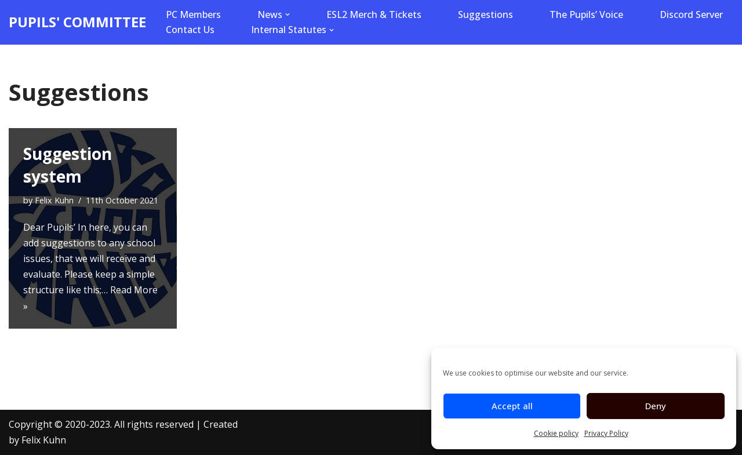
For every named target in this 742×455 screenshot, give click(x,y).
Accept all (512, 406)
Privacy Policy (606, 433)
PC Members (193, 14)
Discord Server (691, 14)
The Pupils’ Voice (586, 14)
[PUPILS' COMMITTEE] (77, 22)
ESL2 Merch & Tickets (373, 14)
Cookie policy (556, 433)
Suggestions (485, 14)
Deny (655, 406)
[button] (287, 14)
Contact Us (190, 29)
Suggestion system (67, 165)
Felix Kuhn (54, 200)
